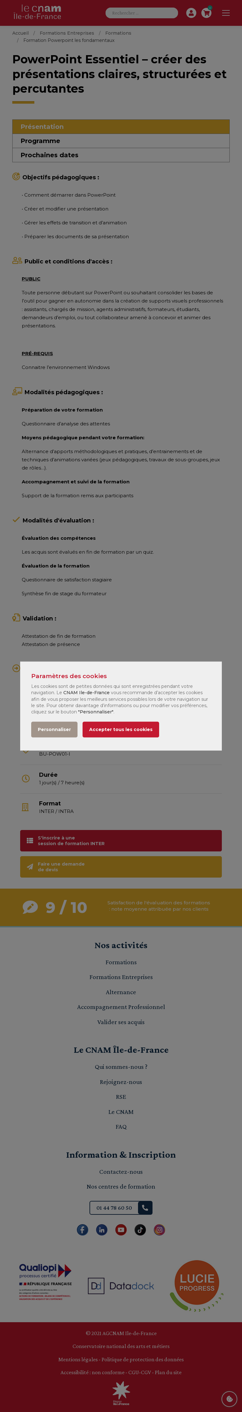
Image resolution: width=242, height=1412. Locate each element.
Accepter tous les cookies (121, 729)
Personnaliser (54, 729)
